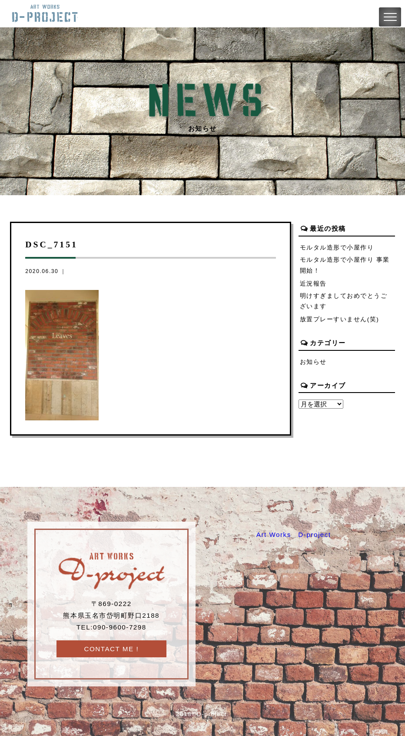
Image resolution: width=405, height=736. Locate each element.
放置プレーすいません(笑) (339, 319)
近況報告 (313, 283)
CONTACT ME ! (111, 649)
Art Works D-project (293, 534)
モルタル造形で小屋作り (337, 247)
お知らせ (313, 362)
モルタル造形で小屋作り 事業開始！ (345, 265)
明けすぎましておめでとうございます (344, 301)
